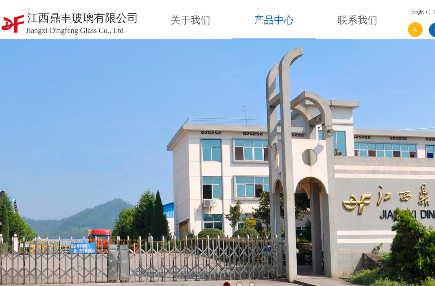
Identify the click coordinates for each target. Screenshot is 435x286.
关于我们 (190, 20)
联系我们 (357, 20)
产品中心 (274, 20)
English (419, 12)
